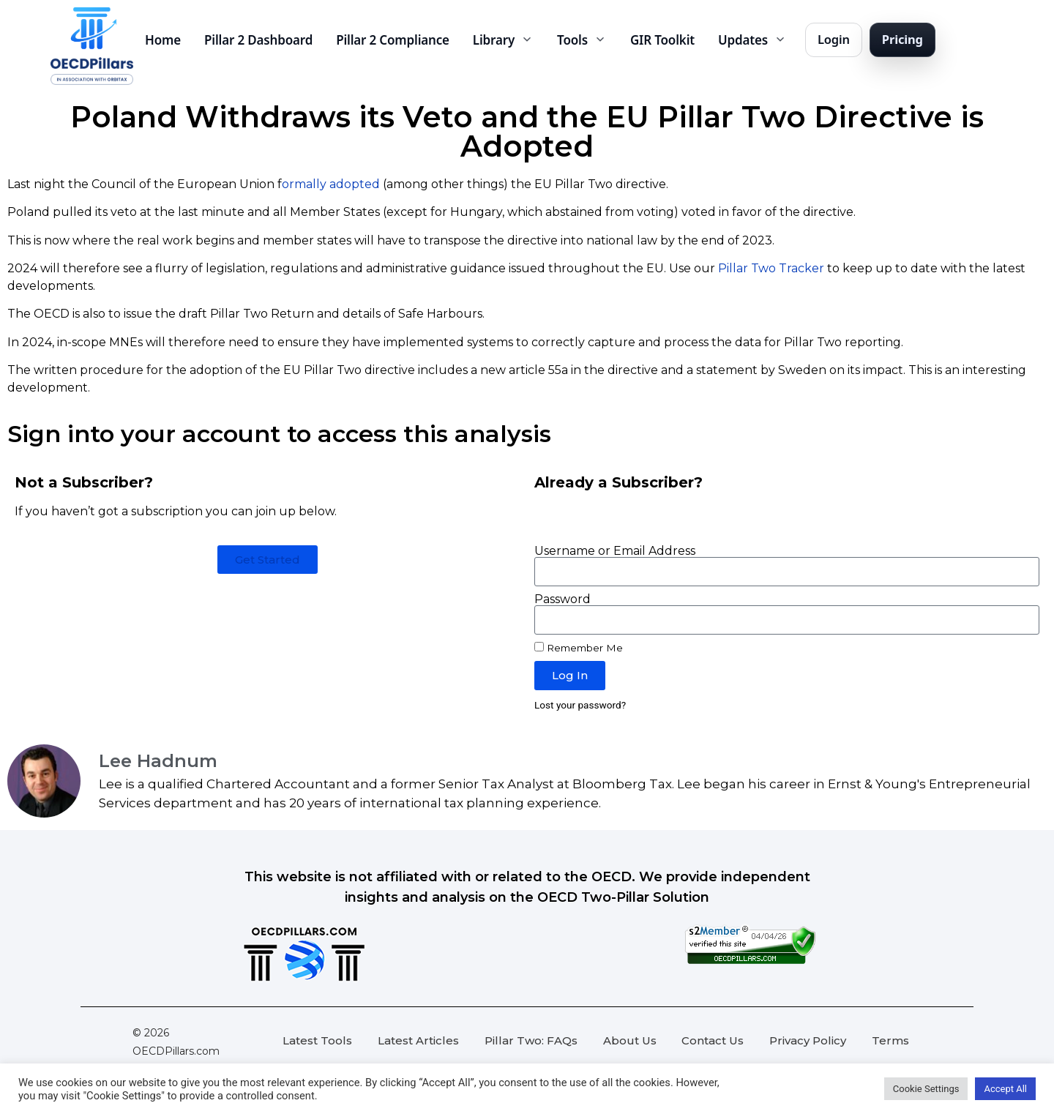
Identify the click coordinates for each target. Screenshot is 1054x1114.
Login (834, 39)
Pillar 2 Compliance (392, 39)
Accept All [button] (1005, 1088)
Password (562, 599)
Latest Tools (317, 1040)
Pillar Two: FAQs (531, 1040)
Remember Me (578, 648)
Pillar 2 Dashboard (258, 39)
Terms (890, 1040)
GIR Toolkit (662, 39)
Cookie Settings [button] (926, 1088)
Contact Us (712, 1040)
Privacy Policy (807, 1040)
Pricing (902, 39)
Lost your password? (580, 705)
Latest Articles (418, 1040)
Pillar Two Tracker (771, 268)
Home (163, 39)
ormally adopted (331, 184)
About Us (630, 1040)
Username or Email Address (614, 551)
